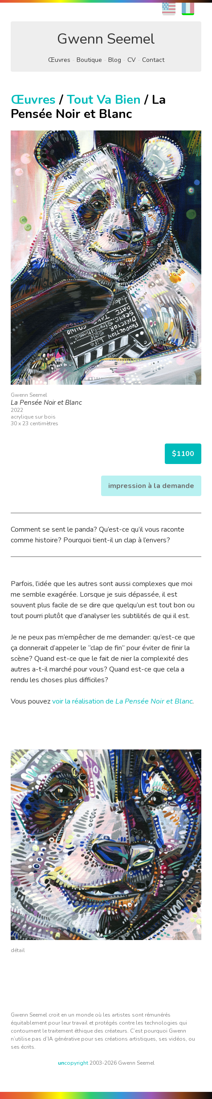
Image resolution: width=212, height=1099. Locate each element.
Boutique (89, 60)
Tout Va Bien (104, 99)
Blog (114, 60)
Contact (153, 60)
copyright (73, 1062)
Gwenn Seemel (106, 39)
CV (131, 60)
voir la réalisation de (122, 701)
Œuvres (59, 60)
